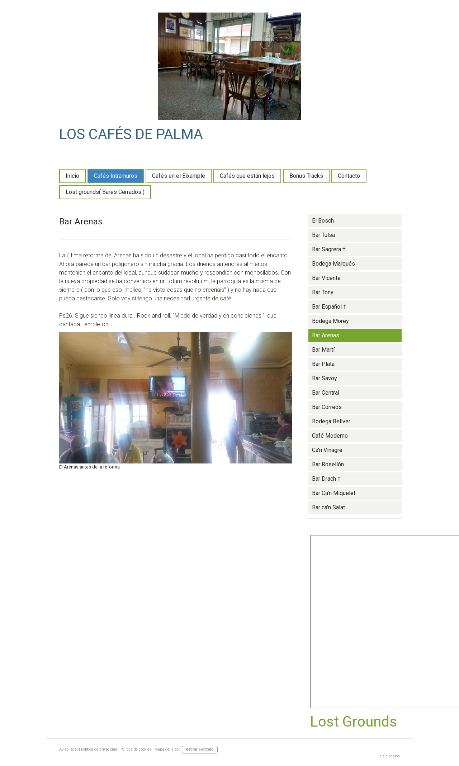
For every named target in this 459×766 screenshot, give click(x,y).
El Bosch (323, 220)
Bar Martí (323, 349)
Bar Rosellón (328, 464)
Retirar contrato (200, 749)
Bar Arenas (325, 335)
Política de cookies (135, 749)
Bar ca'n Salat (328, 507)
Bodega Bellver (331, 421)
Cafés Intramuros (115, 175)
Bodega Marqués (333, 263)
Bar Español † (329, 306)
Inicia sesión (389, 756)
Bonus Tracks (306, 175)
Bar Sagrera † (329, 249)
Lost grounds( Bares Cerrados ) (105, 192)
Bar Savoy (324, 378)
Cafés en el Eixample (178, 175)
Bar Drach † (326, 478)
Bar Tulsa (323, 235)
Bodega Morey (330, 321)
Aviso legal (68, 749)
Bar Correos (327, 407)
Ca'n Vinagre (327, 450)
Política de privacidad (99, 749)
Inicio (72, 175)
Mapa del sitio (167, 749)
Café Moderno (330, 435)
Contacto (349, 175)
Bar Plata (323, 364)
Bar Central (325, 392)
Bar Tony (322, 292)
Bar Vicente (326, 278)
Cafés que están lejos (247, 175)
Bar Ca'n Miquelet (333, 493)
